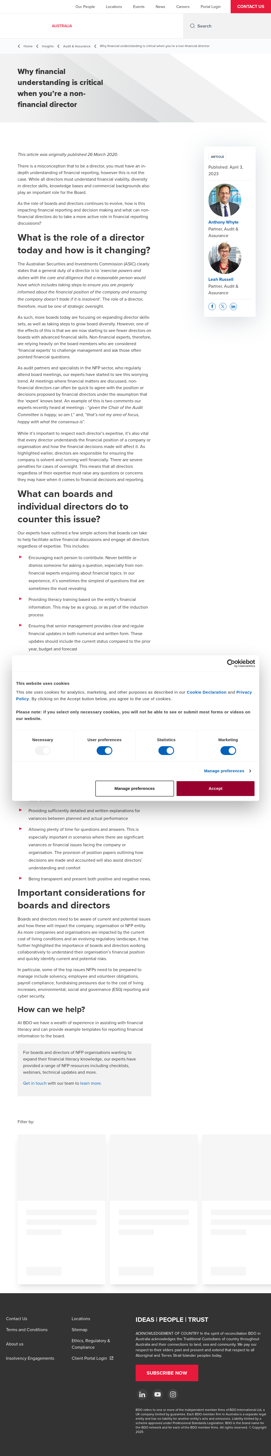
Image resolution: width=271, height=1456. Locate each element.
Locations (114, 6)
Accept (216, 788)
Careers (183, 6)
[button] (251, 6)
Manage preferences (224, 770)
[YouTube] (157, 1394)
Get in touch (35, 1083)
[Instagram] (173, 1394)
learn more (90, 1083)
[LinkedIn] (142, 1394)
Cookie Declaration (207, 692)
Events (139, 6)
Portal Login (211, 6)
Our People (85, 6)
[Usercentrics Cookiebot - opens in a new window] (231, 663)
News (160, 6)
